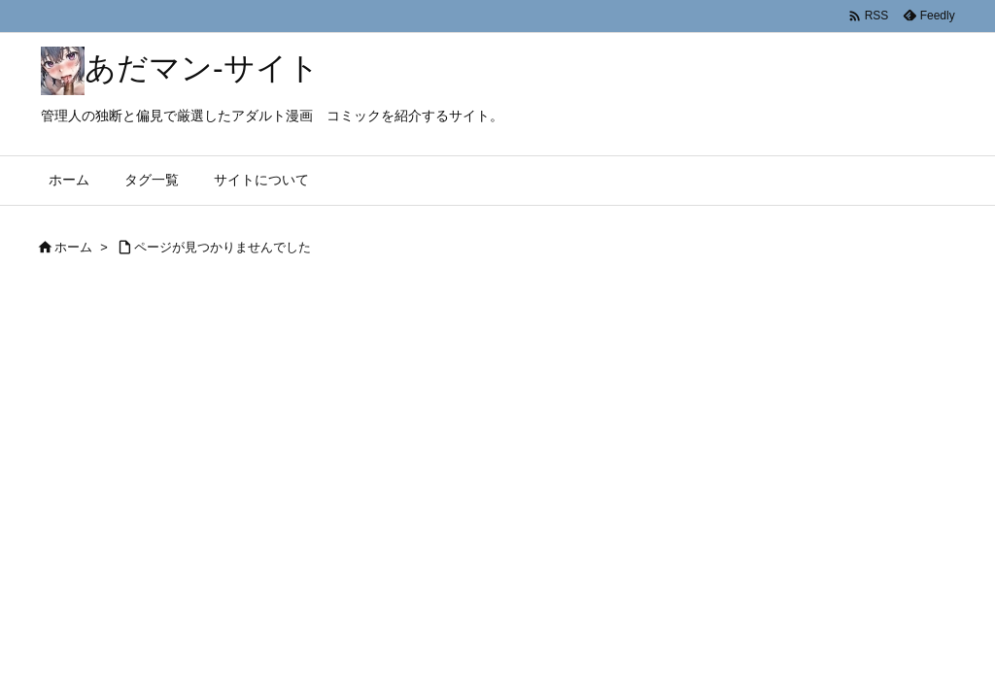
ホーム (73, 247)
